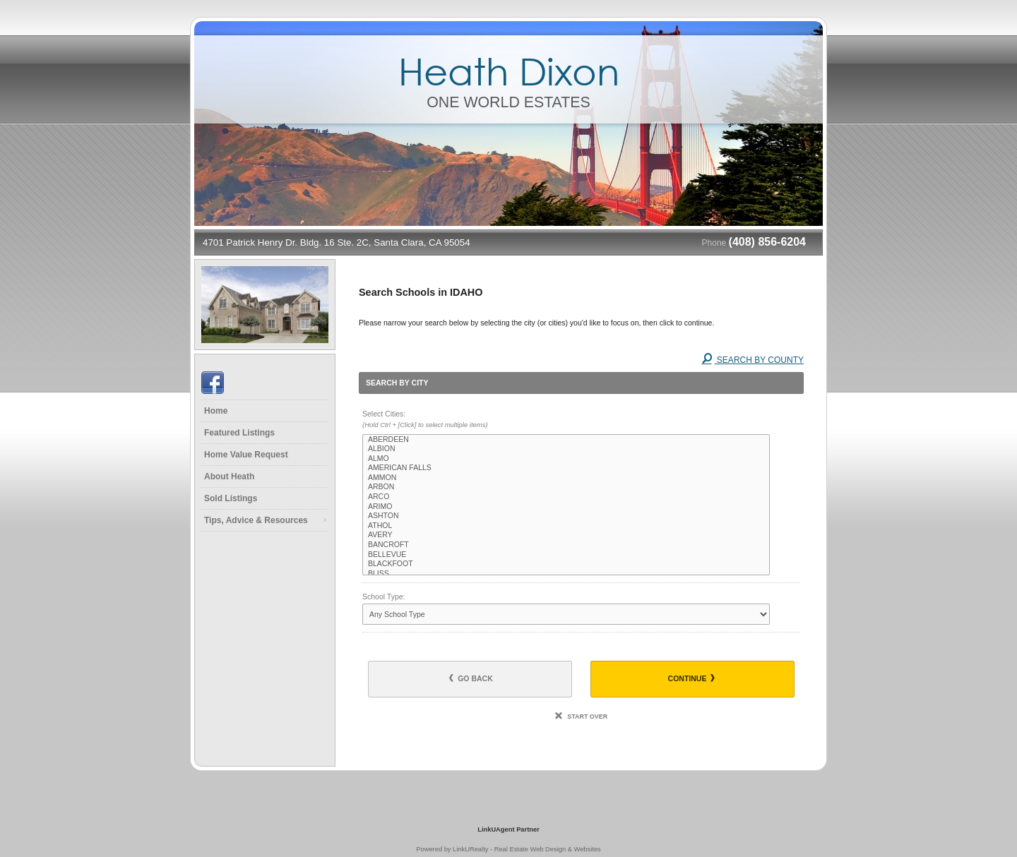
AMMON (566, 478)
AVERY (566, 535)
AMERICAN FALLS (566, 468)
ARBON (566, 487)
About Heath (229, 476)
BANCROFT (566, 545)
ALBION (566, 449)
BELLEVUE (566, 555)
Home (215, 411)
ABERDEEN (566, 440)
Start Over (581, 716)
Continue (691, 678)
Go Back (471, 678)
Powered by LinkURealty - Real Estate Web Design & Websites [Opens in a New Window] (508, 849)
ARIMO (566, 507)
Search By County (753, 360)
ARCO (566, 497)
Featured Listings (239, 433)
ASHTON (566, 516)
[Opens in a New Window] (508, 809)
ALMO (566, 459)
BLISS (566, 574)
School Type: (383, 596)
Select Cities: (581, 420)
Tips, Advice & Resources (256, 520)
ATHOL (566, 526)
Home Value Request (246, 455)
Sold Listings (230, 498)
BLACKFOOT (566, 564)
